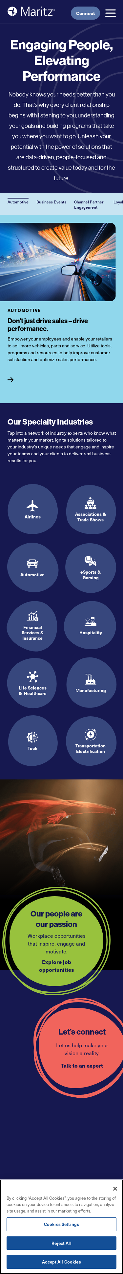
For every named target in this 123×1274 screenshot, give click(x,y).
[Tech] (33, 741)
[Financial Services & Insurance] (33, 626)
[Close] (115, 1188)
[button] (110, 13)
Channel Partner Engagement (89, 204)
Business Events (51, 202)
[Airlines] (33, 510)
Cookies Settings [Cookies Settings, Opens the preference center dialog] (61, 1224)
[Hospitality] (91, 626)
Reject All (61, 1243)
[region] (61, 1226)
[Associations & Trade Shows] (91, 510)
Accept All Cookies (61, 1262)
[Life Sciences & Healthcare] (33, 683)
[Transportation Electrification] (91, 741)
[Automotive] (35, 377)
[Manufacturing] (91, 683)
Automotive (18, 202)
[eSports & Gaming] (91, 568)
